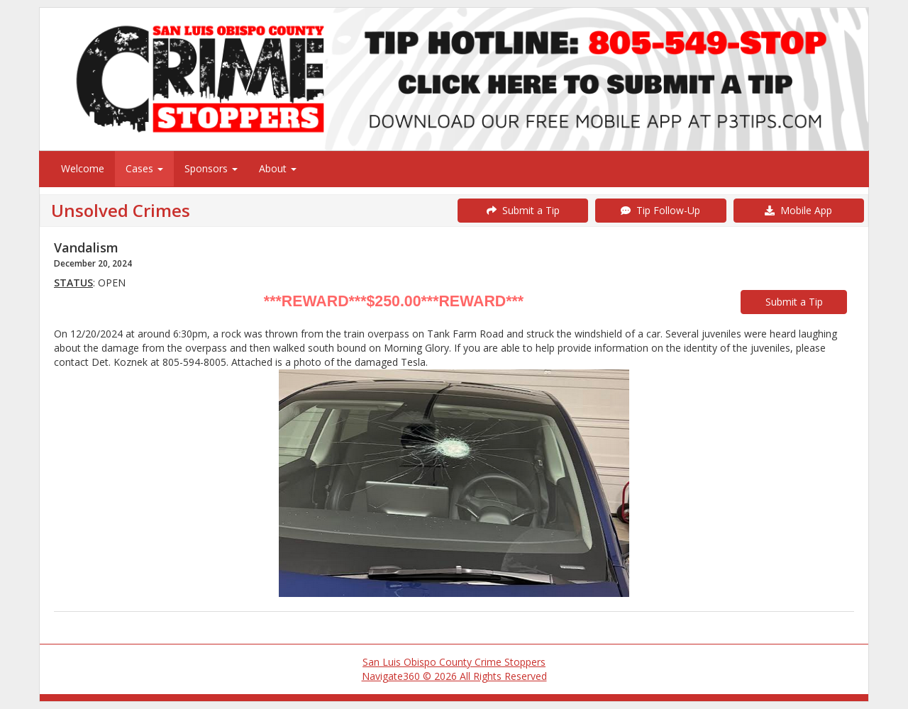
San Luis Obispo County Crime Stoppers (454, 662)
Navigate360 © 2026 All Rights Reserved (454, 676)
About (278, 168)
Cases (144, 168)
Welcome (82, 168)
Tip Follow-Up (660, 210)
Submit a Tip (523, 210)
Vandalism (86, 247)
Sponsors (211, 168)
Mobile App (798, 210)
